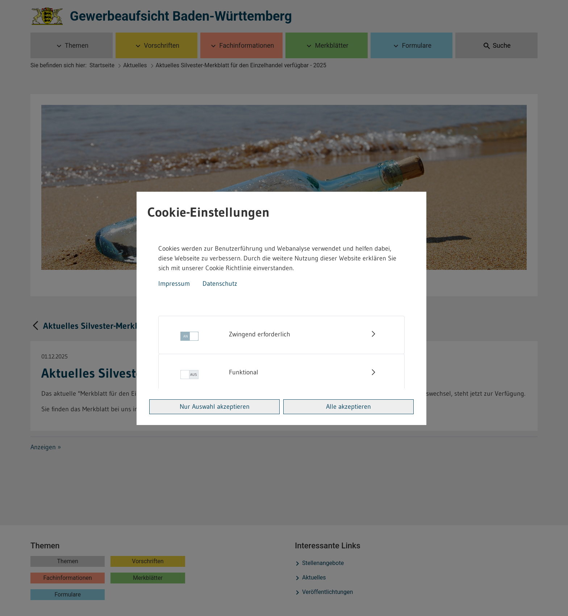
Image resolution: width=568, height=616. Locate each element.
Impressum (174, 284)
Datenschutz (219, 284)
